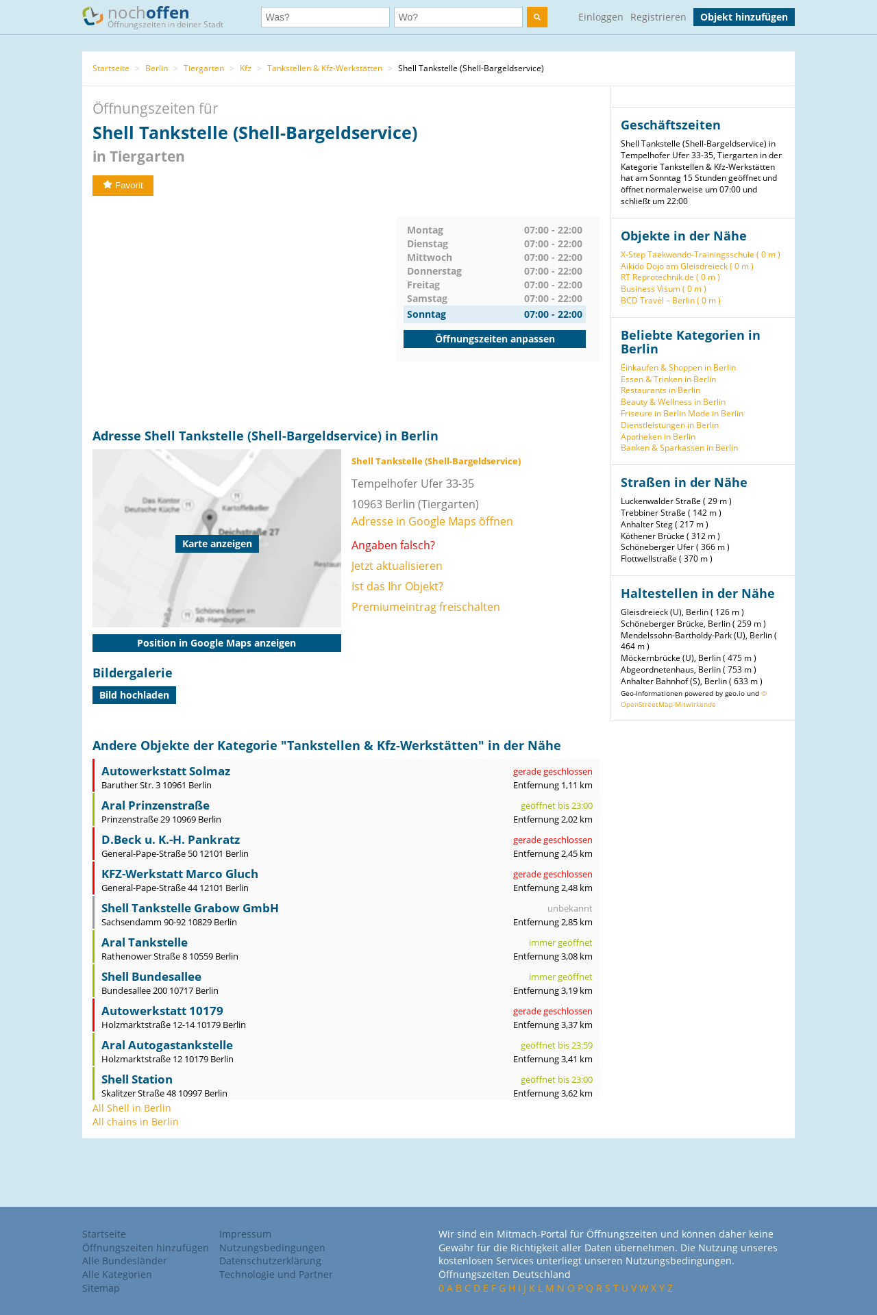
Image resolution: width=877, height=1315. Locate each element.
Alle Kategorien (117, 1274)
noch (159, 16)
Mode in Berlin (715, 413)
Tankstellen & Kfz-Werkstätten (324, 68)
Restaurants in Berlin (660, 390)
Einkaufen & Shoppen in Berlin (678, 367)
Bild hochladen (134, 694)
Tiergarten (204, 68)
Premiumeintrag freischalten (425, 606)
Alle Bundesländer (124, 1260)
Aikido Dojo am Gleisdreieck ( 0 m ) (687, 266)
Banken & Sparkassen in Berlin (679, 447)
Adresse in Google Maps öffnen (432, 521)
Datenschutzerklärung (270, 1260)
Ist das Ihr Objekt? (397, 586)
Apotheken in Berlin (658, 436)
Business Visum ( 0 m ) (663, 289)
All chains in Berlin (135, 1121)
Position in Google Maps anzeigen (216, 642)
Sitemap (101, 1287)
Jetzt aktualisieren (397, 565)
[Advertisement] (244, 312)
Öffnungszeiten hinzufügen (145, 1247)
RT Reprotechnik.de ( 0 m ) (670, 277)
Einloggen (600, 16)
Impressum (245, 1233)
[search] (537, 17)
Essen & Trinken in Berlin (668, 379)
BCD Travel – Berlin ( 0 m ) (671, 300)
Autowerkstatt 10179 (162, 1010)
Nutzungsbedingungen (272, 1247)
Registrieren (658, 16)
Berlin (156, 68)
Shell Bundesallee (151, 976)
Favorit (123, 185)
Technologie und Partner (276, 1274)
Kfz (245, 68)
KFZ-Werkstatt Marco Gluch (179, 873)
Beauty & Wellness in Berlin (673, 402)
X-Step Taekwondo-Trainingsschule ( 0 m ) (700, 254)
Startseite (110, 68)
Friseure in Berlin (653, 413)
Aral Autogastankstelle (167, 1045)
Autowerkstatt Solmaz (165, 771)
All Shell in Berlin (131, 1107)
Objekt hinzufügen (744, 16)
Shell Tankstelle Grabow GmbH (190, 908)
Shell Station (137, 1079)
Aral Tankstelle (144, 942)
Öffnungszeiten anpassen (495, 338)
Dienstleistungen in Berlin (670, 425)
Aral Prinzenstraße (155, 805)
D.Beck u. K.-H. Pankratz (170, 839)
